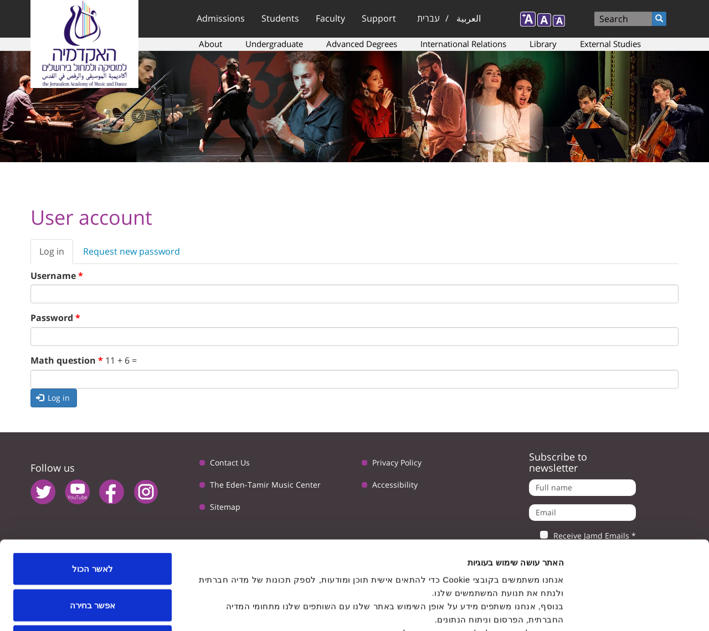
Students (280, 18)
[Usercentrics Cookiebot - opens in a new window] (637, 609)
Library (543, 43)
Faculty (330, 18)
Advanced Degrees (361, 43)
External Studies (610, 43)
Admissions (221, 18)
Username (56, 276)
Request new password (131, 251)
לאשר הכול (92, 485)
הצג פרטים (187, 609)
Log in (56, 254)
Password (55, 318)
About (210, 43)
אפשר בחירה (92, 522)
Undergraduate (274, 43)
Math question (66, 360)
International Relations (463, 43)
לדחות (92, 558)
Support (379, 18)
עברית (428, 18)
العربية (468, 18)
